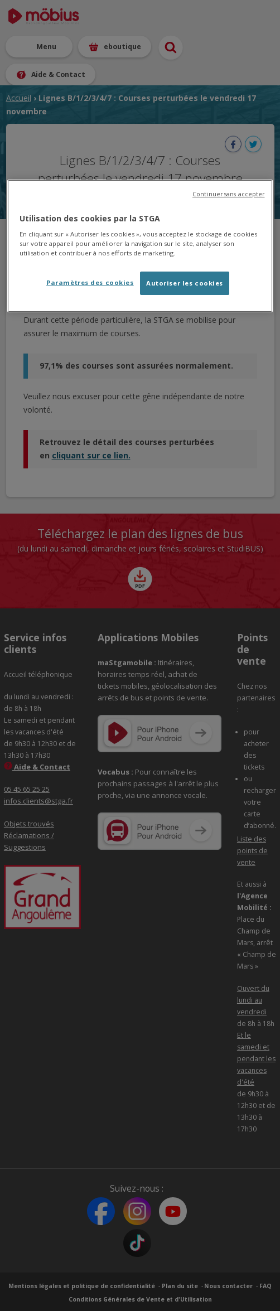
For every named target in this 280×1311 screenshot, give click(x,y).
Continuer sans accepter (228, 194)
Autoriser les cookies (184, 283)
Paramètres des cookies (90, 282)
